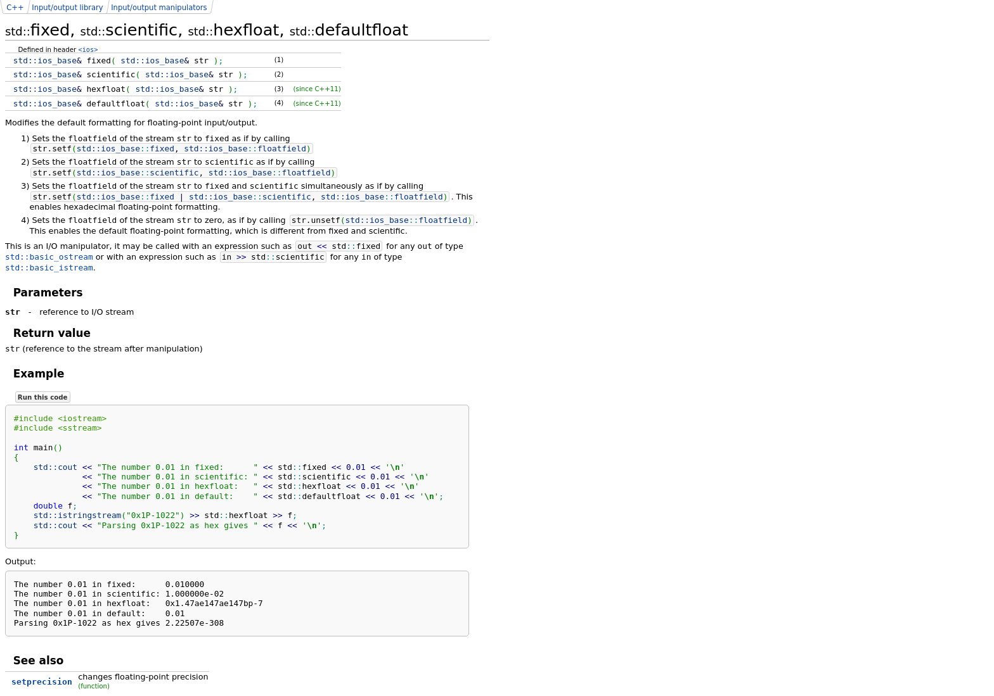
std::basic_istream (49, 267)
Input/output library (67, 7)
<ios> (88, 49)
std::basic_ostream (49, 257)
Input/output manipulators (159, 7)
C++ (14, 7)
